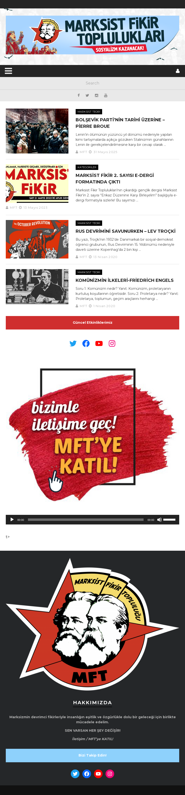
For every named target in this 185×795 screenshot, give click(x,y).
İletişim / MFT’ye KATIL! (92, 739)
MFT (83, 152)
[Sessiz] (159, 519)
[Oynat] (12, 519)
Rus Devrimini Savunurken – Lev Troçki (126, 231)
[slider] (86, 519)
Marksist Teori (89, 111)
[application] (92, 519)
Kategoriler (87, 167)
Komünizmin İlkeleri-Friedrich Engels (125, 280)
